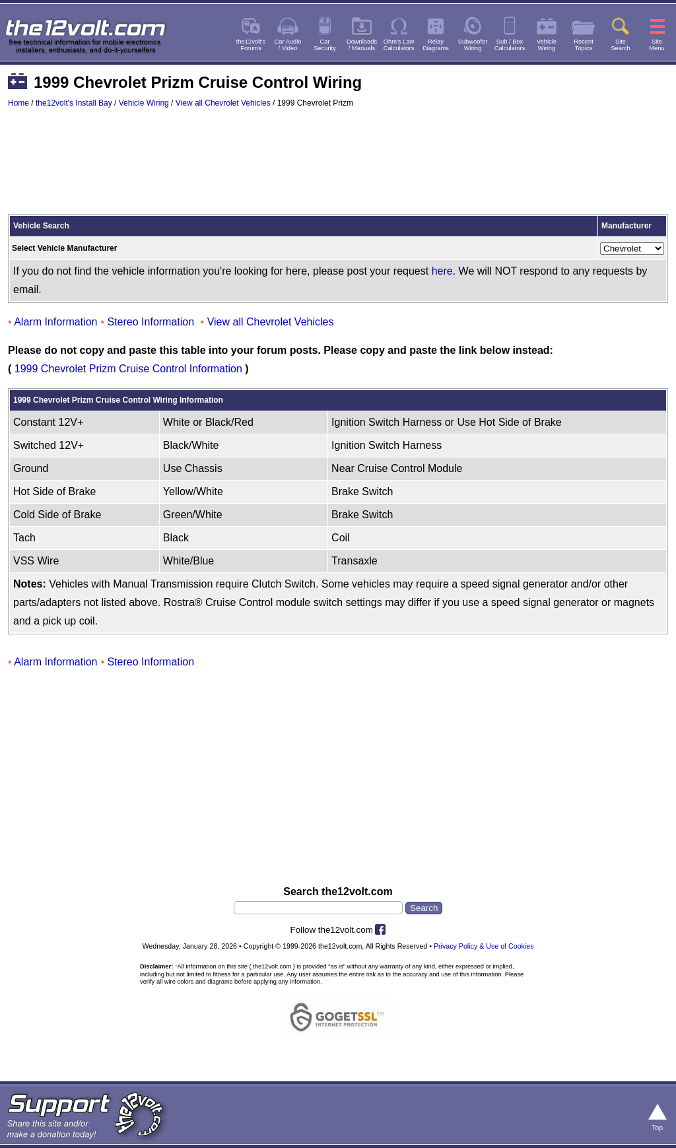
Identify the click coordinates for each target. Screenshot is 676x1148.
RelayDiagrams (435, 44)
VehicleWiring (547, 44)
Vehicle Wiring (144, 103)
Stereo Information (151, 321)
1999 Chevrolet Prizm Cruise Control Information (128, 368)
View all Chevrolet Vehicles (223, 103)
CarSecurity (325, 44)
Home (18, 103)
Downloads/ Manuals (362, 44)
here (442, 271)
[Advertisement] (338, 167)
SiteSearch (620, 44)
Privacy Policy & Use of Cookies (484, 946)
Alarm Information (55, 321)
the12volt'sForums (250, 44)
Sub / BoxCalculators (509, 44)
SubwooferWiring (473, 44)
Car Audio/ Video (288, 44)
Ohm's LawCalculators (399, 44)
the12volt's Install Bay (74, 103)
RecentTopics (583, 44)
